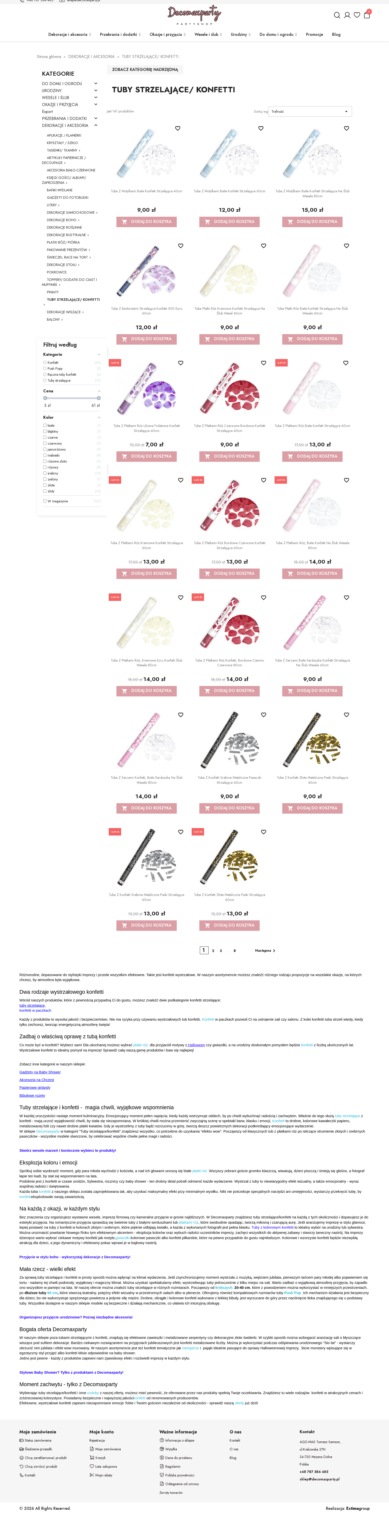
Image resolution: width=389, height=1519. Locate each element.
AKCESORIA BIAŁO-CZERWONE (71, 170)
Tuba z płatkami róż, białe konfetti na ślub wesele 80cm (312, 545)
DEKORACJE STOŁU (61, 264)
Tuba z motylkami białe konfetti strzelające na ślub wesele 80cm (312, 194)
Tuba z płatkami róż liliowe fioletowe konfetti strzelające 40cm (146, 428)
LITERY (52, 205)
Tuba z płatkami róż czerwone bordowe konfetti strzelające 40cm (229, 428)
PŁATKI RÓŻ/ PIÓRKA (63, 242)
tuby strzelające (347, 1116)
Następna (266, 951)
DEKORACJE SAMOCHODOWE (71, 212)
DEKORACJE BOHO (61, 219)
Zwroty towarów (171, 1492)
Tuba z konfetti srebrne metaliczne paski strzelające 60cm (146, 897)
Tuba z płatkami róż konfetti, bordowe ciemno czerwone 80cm (229, 663)
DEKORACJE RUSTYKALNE (66, 234)
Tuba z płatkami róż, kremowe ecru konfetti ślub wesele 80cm (146, 663)
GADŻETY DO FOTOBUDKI (67, 197)
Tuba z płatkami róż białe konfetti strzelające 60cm (312, 425)
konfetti (307, 1045)
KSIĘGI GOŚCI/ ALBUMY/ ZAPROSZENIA (64, 180)
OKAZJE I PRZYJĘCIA (60, 104)
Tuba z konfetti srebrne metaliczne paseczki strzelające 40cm (229, 780)
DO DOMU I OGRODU (62, 84)
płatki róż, (141, 1045)
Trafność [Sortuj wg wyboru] (310, 111)
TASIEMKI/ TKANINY (62, 150)
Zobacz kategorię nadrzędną (145, 69)
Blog (233, 1457)
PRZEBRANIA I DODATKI (64, 118)
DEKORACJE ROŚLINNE (64, 227)
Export (47, 111)
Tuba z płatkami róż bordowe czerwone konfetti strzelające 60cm (229, 545)
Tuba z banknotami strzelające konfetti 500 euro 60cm (146, 311)
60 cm (52, 1293)
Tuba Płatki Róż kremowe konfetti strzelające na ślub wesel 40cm (229, 311)
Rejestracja (97, 1440)
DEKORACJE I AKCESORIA (65, 125)
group (358, 1508)
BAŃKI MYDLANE (59, 190)
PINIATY (53, 292)
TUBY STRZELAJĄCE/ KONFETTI (73, 299)
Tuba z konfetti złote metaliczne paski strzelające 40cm (312, 780)
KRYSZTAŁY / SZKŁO (62, 142)
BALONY (53, 319)
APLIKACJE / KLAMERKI (64, 135)
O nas (234, 1449)
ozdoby (93, 1393)
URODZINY (52, 91)
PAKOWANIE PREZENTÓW (67, 249)
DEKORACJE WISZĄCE (64, 312)
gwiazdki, (123, 1238)
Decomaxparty (48, 1131)
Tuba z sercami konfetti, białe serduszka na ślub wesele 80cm (146, 780)
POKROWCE (57, 272)
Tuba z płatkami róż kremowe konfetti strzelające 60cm (146, 545)
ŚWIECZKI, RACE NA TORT (67, 257)
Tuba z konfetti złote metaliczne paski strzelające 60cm (229, 897)
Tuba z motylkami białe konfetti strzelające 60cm (229, 191)
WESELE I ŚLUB (55, 98)
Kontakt (235, 1440)
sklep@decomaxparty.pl (320, 1479)
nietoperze (191, 1348)
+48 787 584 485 (314, 1471)
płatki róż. (200, 1171)
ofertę (239, 1403)
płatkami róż (188, 1222)
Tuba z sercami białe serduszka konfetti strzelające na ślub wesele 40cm (312, 663)
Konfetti (208, 1019)
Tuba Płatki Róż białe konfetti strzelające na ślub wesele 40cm (312, 311)
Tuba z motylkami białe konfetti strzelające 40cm (146, 191)
